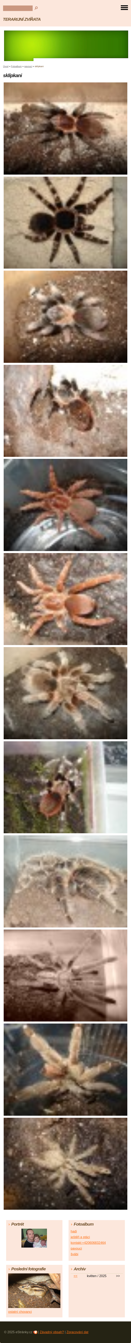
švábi (74, 1254)
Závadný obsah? (52, 1332)
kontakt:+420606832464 (88, 1243)
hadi (74, 1231)
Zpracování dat (77, 1332)
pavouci (28, 66)
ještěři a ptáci (80, 1237)
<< (76, 1276)
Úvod (5, 66)
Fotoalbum (16, 66)
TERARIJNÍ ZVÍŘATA (22, 19)
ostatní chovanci (20, 1311)
